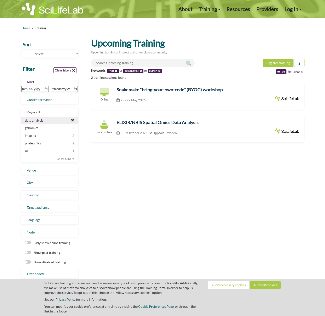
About (185, 9)
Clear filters (65, 70)
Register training (278, 63)
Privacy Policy (65, 299)
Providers (267, 9)
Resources (238, 9)
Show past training (42, 252)
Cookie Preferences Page (156, 306)
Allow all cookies (265, 285)
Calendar (295, 72)
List (281, 72)
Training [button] (209, 9)
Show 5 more (65, 158)
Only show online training (47, 243)
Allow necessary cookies (228, 285)
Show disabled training (45, 262)
